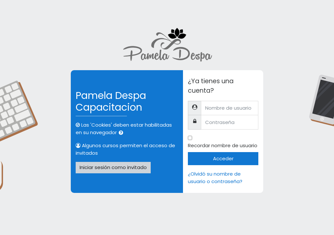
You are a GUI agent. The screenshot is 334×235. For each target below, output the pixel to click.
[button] (122, 133)
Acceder (223, 158)
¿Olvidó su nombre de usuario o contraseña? (215, 177)
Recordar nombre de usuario (222, 145)
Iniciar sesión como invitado (113, 167)
